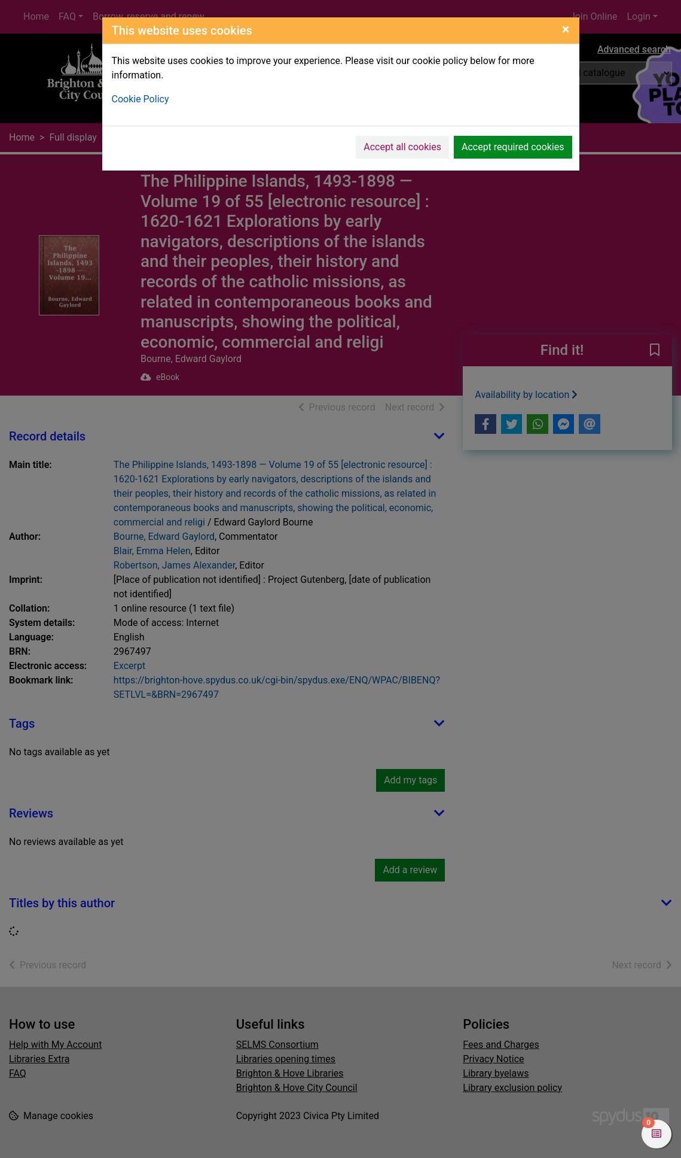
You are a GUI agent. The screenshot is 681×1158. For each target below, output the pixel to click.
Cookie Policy (140, 99)
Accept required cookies (513, 147)
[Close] (565, 29)
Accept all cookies (402, 147)
